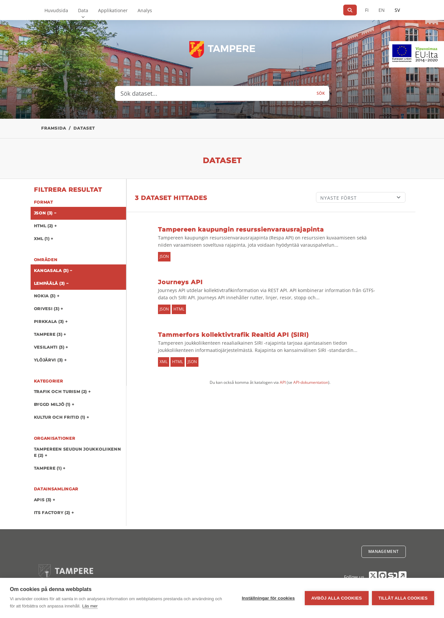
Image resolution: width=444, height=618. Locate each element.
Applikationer (113, 10)
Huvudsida (56, 10)
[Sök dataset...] (214, 93)
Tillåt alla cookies (403, 598)
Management (383, 551)
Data (83, 10)
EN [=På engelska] (382, 10)
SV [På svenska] (397, 10)
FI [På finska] (367, 10)
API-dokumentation (310, 382)
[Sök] (350, 10)
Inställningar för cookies (268, 598)
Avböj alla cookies (336, 598)
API (283, 382)
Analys (145, 10)
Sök (321, 93)
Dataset (84, 128)
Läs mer (90, 606)
